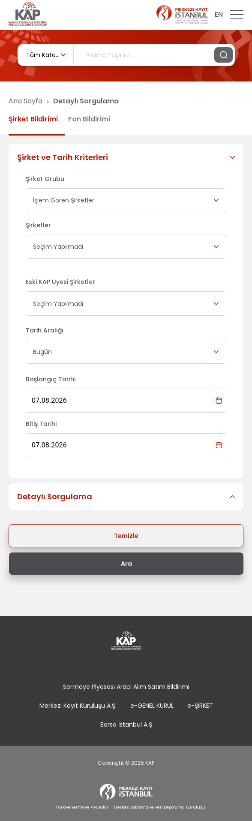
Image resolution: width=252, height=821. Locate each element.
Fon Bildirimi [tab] (89, 119)
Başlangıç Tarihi (50, 379)
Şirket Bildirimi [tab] (33, 119)
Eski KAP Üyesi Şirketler (60, 282)
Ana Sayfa (25, 101)
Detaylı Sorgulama (86, 101)
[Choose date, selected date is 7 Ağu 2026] (218, 400)
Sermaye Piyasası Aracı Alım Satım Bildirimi (126, 686)
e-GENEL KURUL (152, 705)
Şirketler (38, 225)
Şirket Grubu (45, 179)
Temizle (126, 535)
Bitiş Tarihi (41, 424)
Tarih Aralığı (44, 330)
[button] (126, 157)
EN (219, 14)
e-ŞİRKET (200, 705)
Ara (126, 563)
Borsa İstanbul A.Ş (126, 724)
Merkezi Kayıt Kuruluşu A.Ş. (78, 705)
